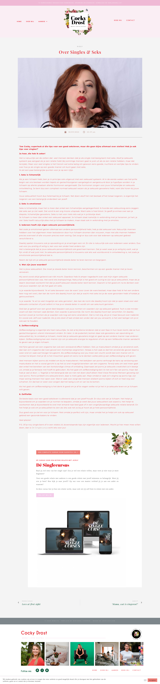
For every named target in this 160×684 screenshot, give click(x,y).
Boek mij (118, 20)
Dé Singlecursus (40, 428)
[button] (145, 680)
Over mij (30, 21)
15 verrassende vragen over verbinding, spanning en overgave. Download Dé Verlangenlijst (80, 2)
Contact (130, 20)
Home (19, 21)
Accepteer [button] (152, 680)
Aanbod (42, 21)
